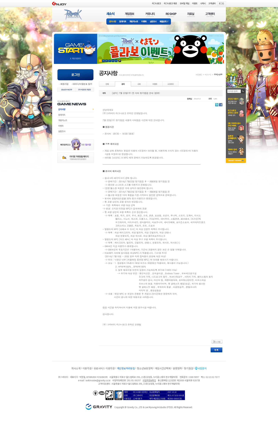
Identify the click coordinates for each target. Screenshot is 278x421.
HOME (199, 74)
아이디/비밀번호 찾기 (82, 83)
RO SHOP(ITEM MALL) (171, 14)
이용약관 (87, 368)
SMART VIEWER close (236, 161)
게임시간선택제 (163, 368)
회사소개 (75, 368)
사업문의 (202, 368)
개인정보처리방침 (126, 368)
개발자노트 (134, 21)
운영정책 (177, 368)
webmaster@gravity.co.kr (98, 380)
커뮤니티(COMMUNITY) (150, 14)
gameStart (75, 45)
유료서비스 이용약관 (104, 368)
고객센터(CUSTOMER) (210, 14)
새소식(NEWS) (110, 14)
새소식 (208, 74)
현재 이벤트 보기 (119, 60)
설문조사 (153, 21)
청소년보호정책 (145, 368)
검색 (243, 91)
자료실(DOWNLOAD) (191, 14)
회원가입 (64, 83)
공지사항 (112, 21)
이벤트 (144, 21)
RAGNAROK (73, 14)
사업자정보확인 (149, 380)
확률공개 (164, 21)
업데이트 (123, 21)
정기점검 (188, 368)
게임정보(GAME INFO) (129, 14)
